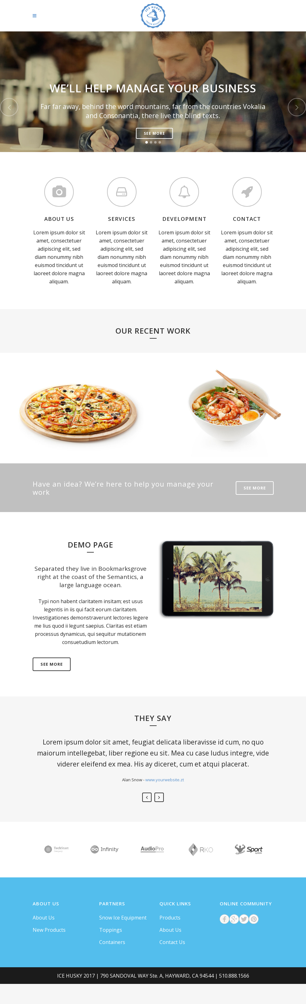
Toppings (110, 929)
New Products (49, 929)
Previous (147, 797)
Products (169, 917)
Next (159, 797)
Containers (112, 942)
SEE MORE (255, 488)
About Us (44, 917)
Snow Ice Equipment (123, 917)
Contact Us (172, 942)
